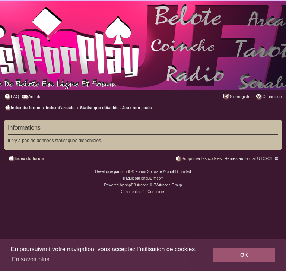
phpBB (125, 172)
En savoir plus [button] (31, 259)
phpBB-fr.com (152, 178)
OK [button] (244, 255)
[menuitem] (11, 96)
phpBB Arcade (137, 185)
